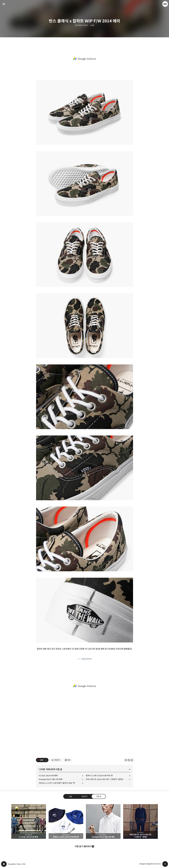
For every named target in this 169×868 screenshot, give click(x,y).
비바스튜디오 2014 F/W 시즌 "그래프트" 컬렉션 (104, 779)
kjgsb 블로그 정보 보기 (165, 4)
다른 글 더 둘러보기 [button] (83, 846)
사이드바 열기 (4, 4)
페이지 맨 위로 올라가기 (165, 864)
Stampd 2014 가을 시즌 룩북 (50, 779)
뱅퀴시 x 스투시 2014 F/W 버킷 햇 (99, 775)
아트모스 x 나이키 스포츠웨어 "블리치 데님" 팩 (57, 783)
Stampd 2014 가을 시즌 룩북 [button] (103, 821)
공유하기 (84, 796)
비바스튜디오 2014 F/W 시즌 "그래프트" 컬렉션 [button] (140, 821)
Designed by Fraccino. (153, 864)
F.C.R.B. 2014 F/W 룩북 (48, 775)
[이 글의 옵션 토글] (46, 760)
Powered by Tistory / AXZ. (17, 864)
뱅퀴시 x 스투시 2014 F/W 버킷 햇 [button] (66, 821)
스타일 (92, 25)
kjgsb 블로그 (4, 864)
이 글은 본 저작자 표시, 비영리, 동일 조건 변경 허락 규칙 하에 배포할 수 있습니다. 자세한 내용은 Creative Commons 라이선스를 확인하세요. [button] (128, 760)
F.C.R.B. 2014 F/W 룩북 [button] (28, 821)
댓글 (70, 796)
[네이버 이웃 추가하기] (67, 760)
